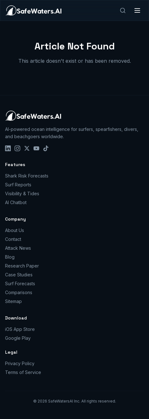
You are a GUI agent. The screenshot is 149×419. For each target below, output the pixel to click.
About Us (14, 230)
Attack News (18, 248)
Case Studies (19, 274)
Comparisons (18, 292)
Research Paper (22, 265)
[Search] (122, 10)
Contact (13, 239)
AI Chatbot (16, 202)
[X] (27, 148)
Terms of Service (23, 372)
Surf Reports (18, 184)
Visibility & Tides (22, 193)
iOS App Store (20, 329)
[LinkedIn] (8, 148)
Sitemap (13, 301)
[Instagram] (17, 148)
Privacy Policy (19, 363)
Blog (10, 257)
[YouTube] (36, 148)
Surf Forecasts (20, 283)
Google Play (18, 338)
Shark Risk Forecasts (26, 175)
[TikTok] (46, 148)
